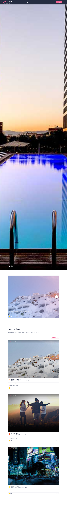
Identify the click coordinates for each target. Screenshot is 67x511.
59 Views (14, 341)
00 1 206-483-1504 (13, 438)
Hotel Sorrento (15, 433)
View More (55, 337)
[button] (56, 296)
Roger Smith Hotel (13, 310)
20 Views (14, 395)
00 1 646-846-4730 (37, 313)
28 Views (14, 448)
